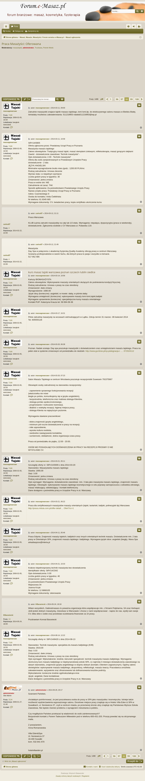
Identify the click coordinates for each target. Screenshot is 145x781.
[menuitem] (128, 26)
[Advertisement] (72, 73)
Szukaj (7, 31)
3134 (10, 700)
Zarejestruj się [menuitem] (139, 27)
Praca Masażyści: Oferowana (21, 44)
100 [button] (137, 99)
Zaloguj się (19, 31)
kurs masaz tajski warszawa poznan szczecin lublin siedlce (61, 272)
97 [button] (122, 99)
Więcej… (6, 27)
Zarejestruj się (33, 31)
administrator (28, 48)
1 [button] (110, 99)
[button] (101, 99)
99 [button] (131, 99)
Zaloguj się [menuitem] (134, 27)
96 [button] (117, 99)
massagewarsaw (10, 111)
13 (9, 619)
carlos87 (6, 224)
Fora (16, 26)
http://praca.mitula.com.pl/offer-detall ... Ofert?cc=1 (51, 508)
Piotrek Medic (48, 48)
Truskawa (38, 48)
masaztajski (17, 48)
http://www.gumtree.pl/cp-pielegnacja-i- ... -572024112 (109, 351)
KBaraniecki (8, 615)
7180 (10, 115)
